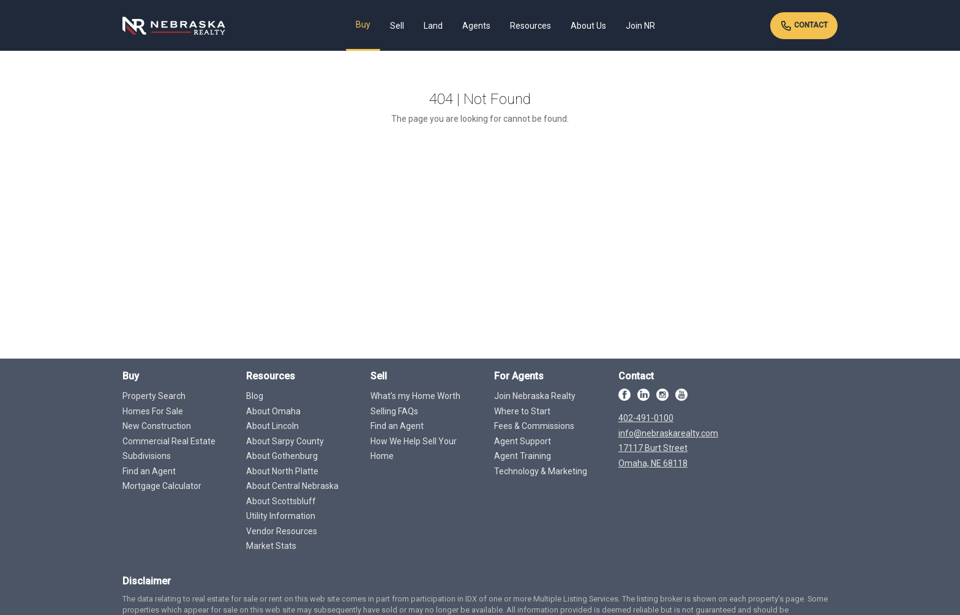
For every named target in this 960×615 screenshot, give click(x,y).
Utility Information (280, 516)
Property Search (154, 396)
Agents (476, 26)
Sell (397, 26)
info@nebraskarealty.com (668, 433)
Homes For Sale (152, 411)
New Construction (156, 426)
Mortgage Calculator (161, 486)
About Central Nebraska (292, 486)
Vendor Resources (281, 531)
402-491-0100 (645, 418)
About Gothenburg (282, 456)
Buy (363, 24)
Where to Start (522, 411)
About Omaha (273, 411)
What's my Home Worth (415, 396)
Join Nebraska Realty (535, 396)
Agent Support (522, 441)
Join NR (640, 26)
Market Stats (271, 546)
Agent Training (522, 456)
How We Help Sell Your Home (413, 448)
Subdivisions (146, 456)
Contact (804, 26)
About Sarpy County (285, 441)
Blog (254, 396)
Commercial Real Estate (169, 441)
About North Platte (282, 471)
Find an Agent (149, 471)
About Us (588, 26)
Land (433, 26)
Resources (530, 26)
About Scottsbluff (281, 501)
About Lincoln (272, 426)
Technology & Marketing (540, 471)
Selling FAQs (394, 411)
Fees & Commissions (534, 426)
